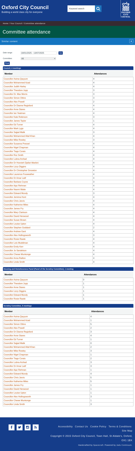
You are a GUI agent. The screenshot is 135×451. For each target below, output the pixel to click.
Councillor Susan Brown (15, 220)
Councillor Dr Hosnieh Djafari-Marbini (21, 163)
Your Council (16, 23)
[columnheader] (48, 74)
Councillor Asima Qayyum (16, 79)
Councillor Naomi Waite (15, 189)
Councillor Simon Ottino (15, 98)
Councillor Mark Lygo (13, 128)
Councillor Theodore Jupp (16, 90)
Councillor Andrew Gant (15, 231)
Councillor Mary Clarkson (15, 212)
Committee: (7, 58)
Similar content (10, 41)
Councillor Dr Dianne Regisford (18, 105)
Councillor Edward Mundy (16, 193)
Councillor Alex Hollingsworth (17, 235)
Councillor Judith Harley (15, 86)
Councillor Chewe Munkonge (17, 254)
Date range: (8, 53)
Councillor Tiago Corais (14, 151)
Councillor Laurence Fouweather (19, 174)
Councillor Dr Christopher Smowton (20, 170)
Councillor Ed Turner (13, 125)
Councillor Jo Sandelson (15, 250)
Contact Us (81, 426)
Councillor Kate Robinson (16, 117)
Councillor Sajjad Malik (14, 132)
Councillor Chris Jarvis (14, 201)
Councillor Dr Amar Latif (15, 178)
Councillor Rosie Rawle (14, 239)
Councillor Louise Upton (15, 224)
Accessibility (65, 426)
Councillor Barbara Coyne (16, 182)
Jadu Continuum (124, 445)
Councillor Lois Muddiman (16, 243)
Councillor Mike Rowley (15, 140)
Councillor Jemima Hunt (15, 197)
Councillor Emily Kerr (13, 247)
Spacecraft (98, 445)
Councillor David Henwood (16, 216)
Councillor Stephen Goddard (17, 227)
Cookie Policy (98, 426)
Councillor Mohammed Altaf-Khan (19, 136)
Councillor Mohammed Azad (17, 83)
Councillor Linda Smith (14, 262)
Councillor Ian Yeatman (14, 113)
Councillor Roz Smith (13, 155)
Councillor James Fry (13, 208)
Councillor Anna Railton (15, 258)
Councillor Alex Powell (14, 102)
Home (5, 23)
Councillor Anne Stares (14, 109)
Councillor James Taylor (15, 121)
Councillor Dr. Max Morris (15, 94)
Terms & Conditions (120, 426)
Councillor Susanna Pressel (17, 144)
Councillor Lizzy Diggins (15, 166)
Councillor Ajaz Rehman (15, 186)
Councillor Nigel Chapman (16, 147)
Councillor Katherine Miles (16, 205)
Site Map (127, 430)
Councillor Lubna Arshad (15, 159)
